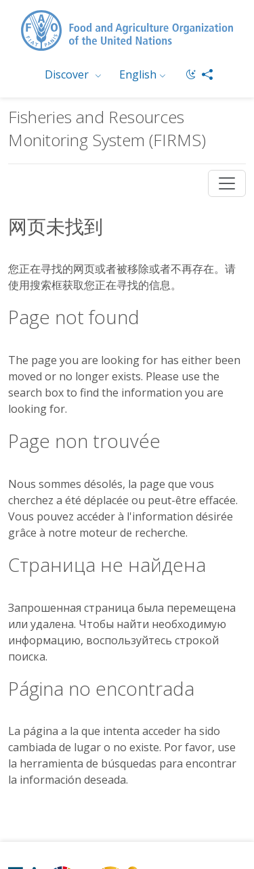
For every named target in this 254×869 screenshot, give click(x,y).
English (137, 74)
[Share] (207, 74)
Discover (68, 74)
